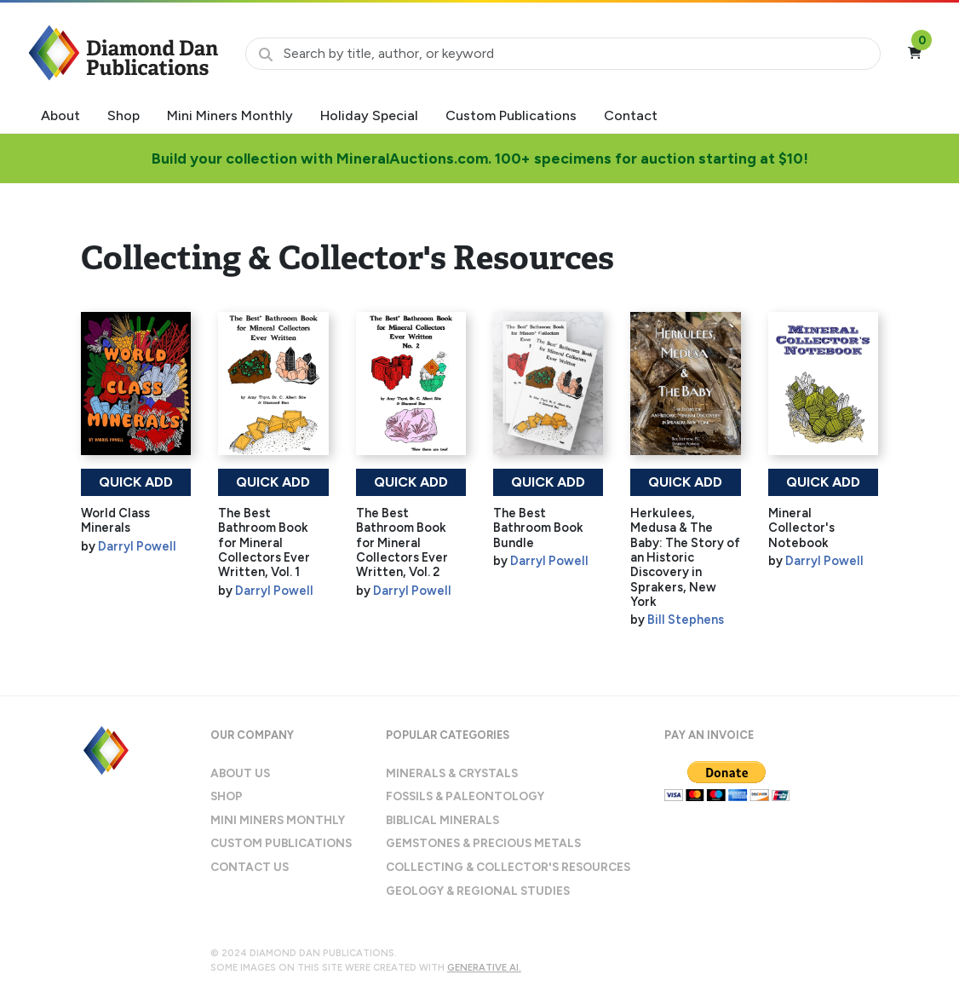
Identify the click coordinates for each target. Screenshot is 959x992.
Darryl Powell (137, 546)
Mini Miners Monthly (230, 115)
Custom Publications (511, 115)
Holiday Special (369, 115)
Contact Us (249, 867)
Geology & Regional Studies (478, 890)
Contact (631, 115)
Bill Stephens (685, 619)
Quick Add (136, 482)
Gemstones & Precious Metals (483, 843)
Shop (123, 115)
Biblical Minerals (442, 820)
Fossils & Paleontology (465, 796)
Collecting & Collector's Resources (508, 867)
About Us (240, 773)
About (60, 115)
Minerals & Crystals (452, 773)
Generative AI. (484, 967)
